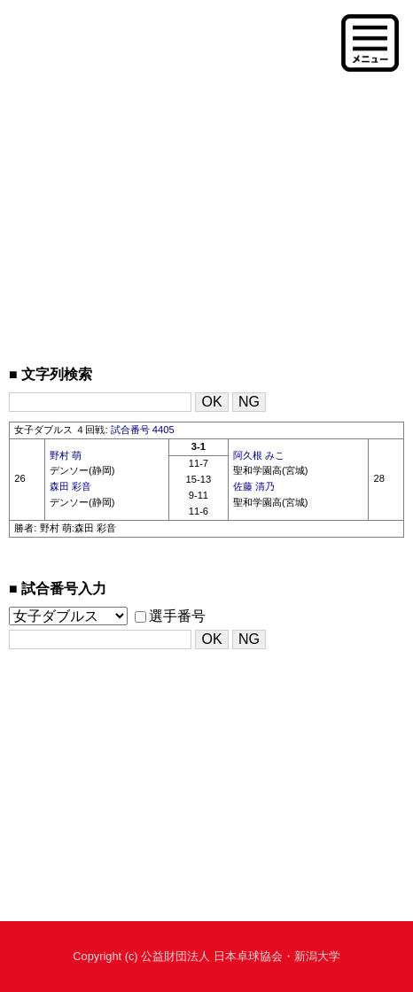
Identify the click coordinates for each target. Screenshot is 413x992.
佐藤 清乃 (254, 486)
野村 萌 (66, 455)
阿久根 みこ (258, 455)
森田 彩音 (70, 486)
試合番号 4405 (143, 429)
